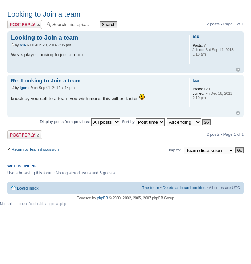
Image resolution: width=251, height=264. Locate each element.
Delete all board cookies (184, 188)
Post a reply (24, 24)
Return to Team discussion (35, 149)
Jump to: (173, 150)
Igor (23, 88)
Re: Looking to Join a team (46, 80)
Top (238, 70)
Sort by (143, 121)
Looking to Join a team (43, 14)
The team (150, 188)
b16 (23, 45)
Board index (28, 188)
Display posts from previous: (80, 121)
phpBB (102, 198)
